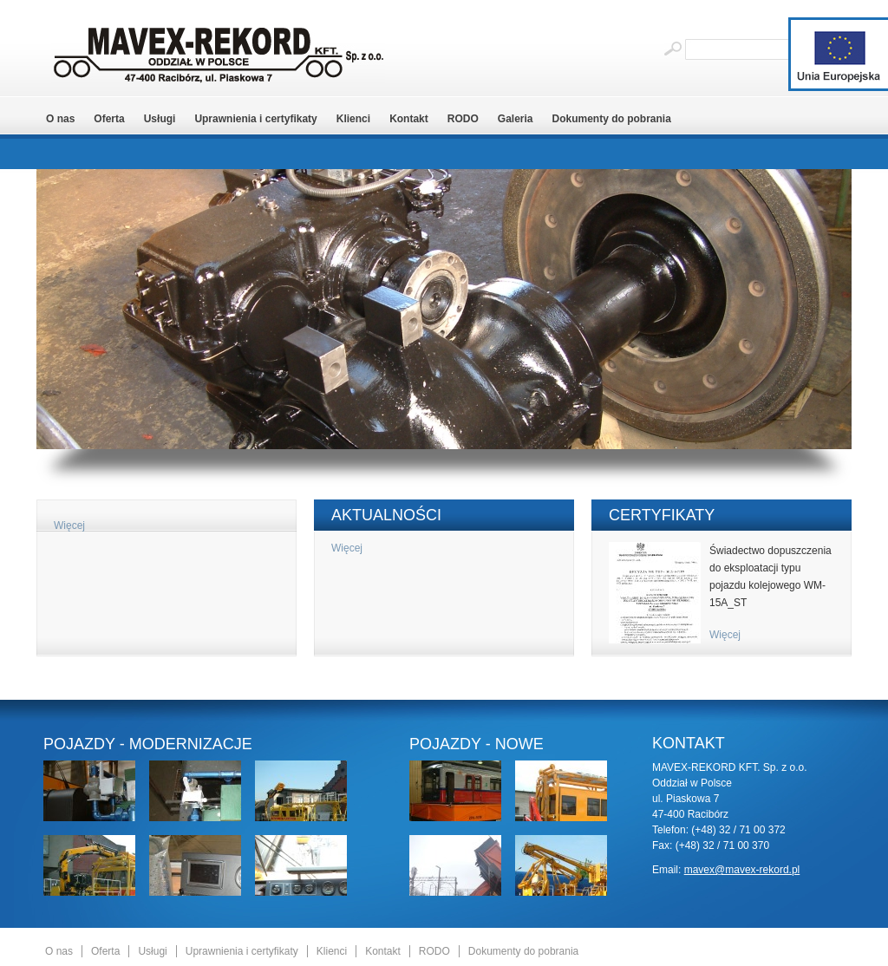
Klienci (353, 119)
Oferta (109, 119)
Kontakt (408, 119)
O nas (60, 119)
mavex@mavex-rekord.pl (742, 870)
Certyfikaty (662, 515)
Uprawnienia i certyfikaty (255, 119)
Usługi (160, 119)
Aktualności (386, 515)
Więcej (69, 525)
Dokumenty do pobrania (611, 119)
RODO (463, 119)
